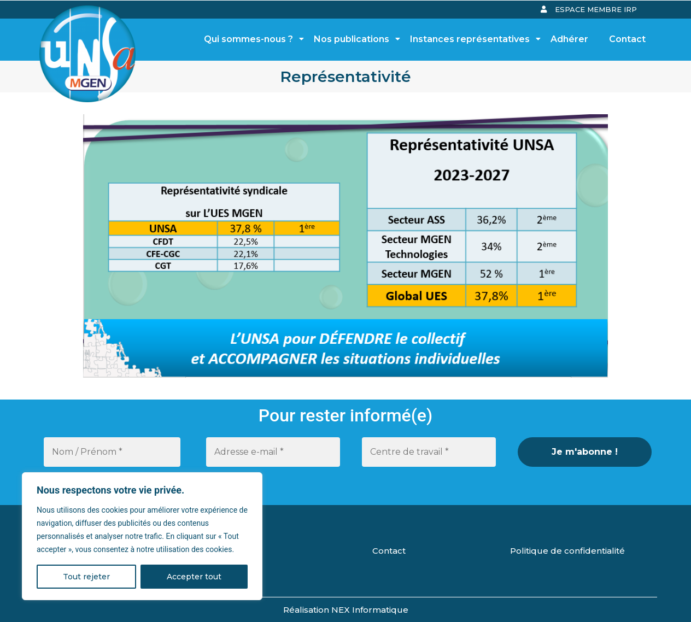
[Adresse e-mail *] (273, 452)
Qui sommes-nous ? (251, 39)
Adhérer (569, 39)
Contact (627, 39)
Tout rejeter (86, 577)
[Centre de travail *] (429, 452)
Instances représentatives (473, 39)
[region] (142, 536)
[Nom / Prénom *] (112, 452)
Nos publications (354, 39)
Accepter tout (194, 577)
